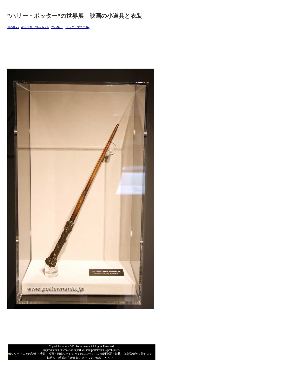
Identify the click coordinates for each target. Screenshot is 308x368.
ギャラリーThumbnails (35, 27)
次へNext (57, 27)
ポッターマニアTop (77, 27)
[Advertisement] (94, 49)
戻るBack (13, 27)
